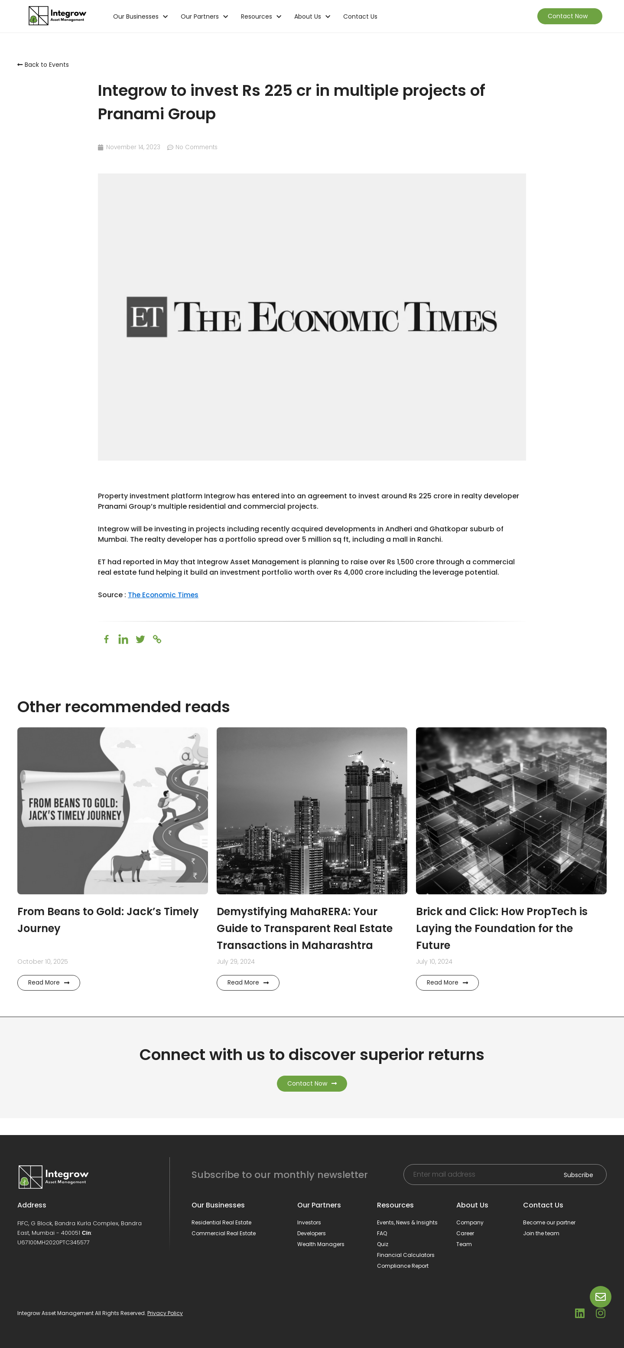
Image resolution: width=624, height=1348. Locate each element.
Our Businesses (140, 16)
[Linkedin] (123, 639)
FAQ (382, 1233)
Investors (309, 1222)
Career (465, 1233)
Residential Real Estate (221, 1222)
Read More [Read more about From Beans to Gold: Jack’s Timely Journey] (49, 999)
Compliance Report (403, 1265)
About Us (312, 16)
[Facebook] (106, 639)
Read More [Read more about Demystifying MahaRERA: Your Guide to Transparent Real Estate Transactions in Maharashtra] (248, 999)
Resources (261, 16)
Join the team (541, 1233)
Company (470, 1222)
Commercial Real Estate (224, 1233)
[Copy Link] (157, 639)
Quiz (382, 1244)
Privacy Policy (165, 1313)
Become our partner (549, 1222)
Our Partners (204, 16)
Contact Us (360, 16)
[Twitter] (140, 639)
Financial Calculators (406, 1255)
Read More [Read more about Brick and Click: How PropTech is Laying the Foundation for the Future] (447, 999)
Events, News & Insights (407, 1222)
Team (464, 1244)
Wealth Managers (320, 1244)
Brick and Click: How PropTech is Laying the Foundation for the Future (508, 928)
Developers (311, 1233)
